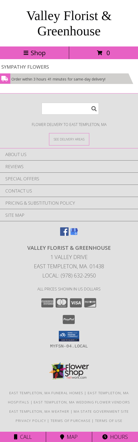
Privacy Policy (31, 420)
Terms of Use (109, 420)
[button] (69, 336)
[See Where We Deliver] (69, 139)
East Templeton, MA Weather (39, 411)
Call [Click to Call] (23, 436)
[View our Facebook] (64, 234)
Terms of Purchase (71, 420)
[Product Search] (70, 109)
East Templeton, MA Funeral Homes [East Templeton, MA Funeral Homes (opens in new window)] (46, 393)
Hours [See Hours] (115, 436)
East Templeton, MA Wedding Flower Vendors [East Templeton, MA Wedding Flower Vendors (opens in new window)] (82, 402)
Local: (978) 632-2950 (69, 275)
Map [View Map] (69, 436)
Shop (34, 52)
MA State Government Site (101, 411)
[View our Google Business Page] (74, 234)
